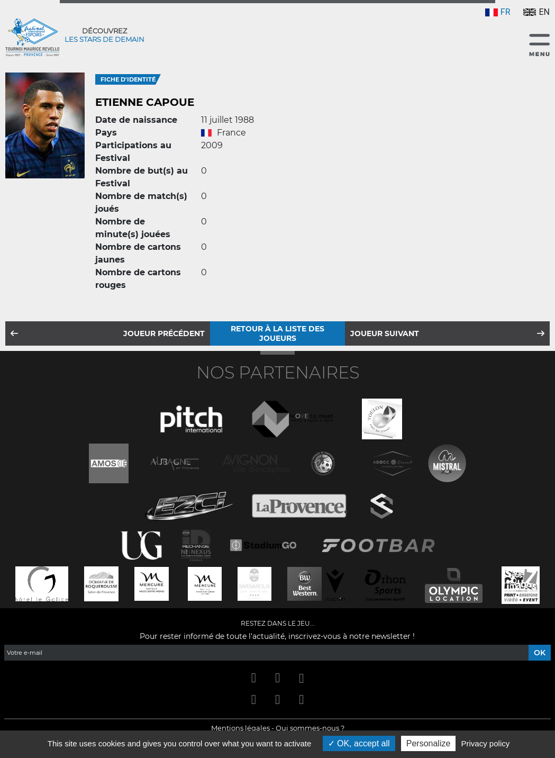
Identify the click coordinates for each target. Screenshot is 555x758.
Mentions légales (240, 728)
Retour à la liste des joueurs (277, 333)
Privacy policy (485, 743)
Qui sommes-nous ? (310, 728)
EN (536, 12)
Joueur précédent (164, 333)
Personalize (428, 743)
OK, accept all (359, 743)
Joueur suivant (384, 333)
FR (498, 12)
